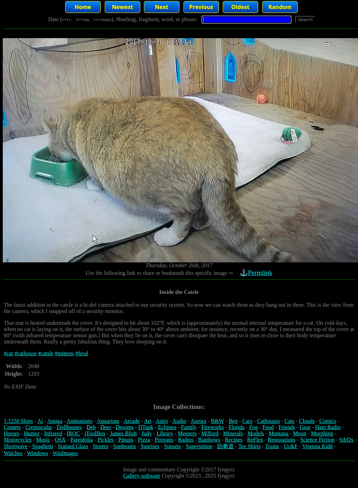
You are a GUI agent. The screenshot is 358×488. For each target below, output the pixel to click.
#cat (8, 353)
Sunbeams (124, 446)
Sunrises (149, 446)
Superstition (199, 446)
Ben (233, 421)
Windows (37, 453)
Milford (210, 433)
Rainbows (209, 440)
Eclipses (167, 427)
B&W (217, 421)
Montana (279, 433)
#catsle (45, 353)
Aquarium (108, 421)
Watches (13, 453)
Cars (247, 421)
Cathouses (268, 421)
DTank (145, 427)
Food (268, 427)
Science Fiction (317, 440)
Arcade (131, 421)
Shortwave (15, 446)
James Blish (123, 433)
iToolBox (95, 433)
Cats (289, 421)
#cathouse (26, 353)
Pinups (126, 440)
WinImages (65, 453)
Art (147, 421)
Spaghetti (42, 446)
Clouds (307, 421)
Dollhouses (69, 427)
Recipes (233, 440)
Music (43, 440)
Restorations (282, 440)
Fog (253, 427)
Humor (32, 433)
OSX (60, 440)
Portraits (164, 440)
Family (189, 427)
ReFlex (255, 440)
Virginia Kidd (317, 446)
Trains (272, 446)
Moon (299, 433)
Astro (162, 421)
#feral (81, 353)
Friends (287, 427)
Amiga (54, 421)
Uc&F (291, 446)
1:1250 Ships (18, 421)
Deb (91, 427)
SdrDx (346, 440)
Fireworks (212, 427)
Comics (327, 421)
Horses (11, 433)
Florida (237, 427)
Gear (305, 427)
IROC (73, 433)
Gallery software (141, 476)
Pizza (144, 440)
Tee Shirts (249, 446)
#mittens (64, 353)
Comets (12, 427)
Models (255, 433)
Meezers (187, 433)
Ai (40, 421)
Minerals (233, 433)
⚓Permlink (256, 272)
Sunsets (172, 446)
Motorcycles (18, 440)
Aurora (198, 421)
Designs (125, 427)
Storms (100, 446)
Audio (179, 421)
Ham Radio (327, 427)
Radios (185, 440)
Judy (147, 433)
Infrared (53, 433)
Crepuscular (38, 427)
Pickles (105, 440)
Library (164, 433)
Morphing (322, 433)
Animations (80, 421)
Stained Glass (73, 446)
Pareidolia (81, 440)
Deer (105, 427)
